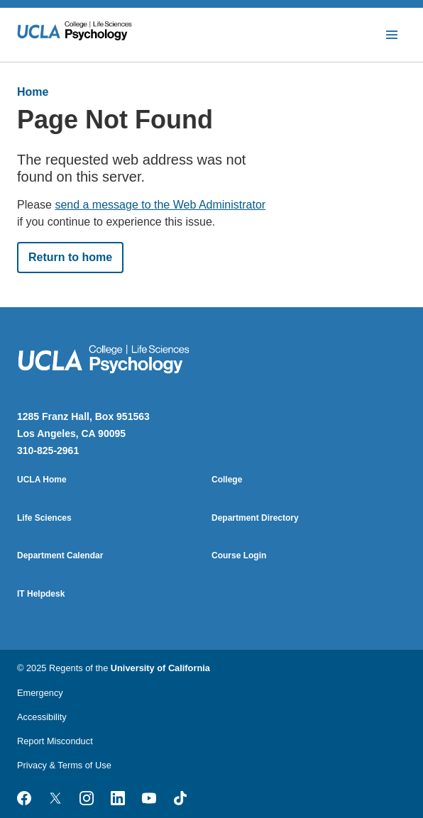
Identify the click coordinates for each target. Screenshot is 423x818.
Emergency (40, 692)
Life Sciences (44, 518)
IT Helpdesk (41, 594)
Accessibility (42, 717)
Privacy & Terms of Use (64, 765)
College (226, 480)
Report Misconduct (55, 741)
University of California (160, 668)
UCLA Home (42, 480)
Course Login (238, 555)
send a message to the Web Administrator (160, 205)
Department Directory (255, 518)
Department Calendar (60, 555)
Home (32, 92)
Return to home (70, 257)
